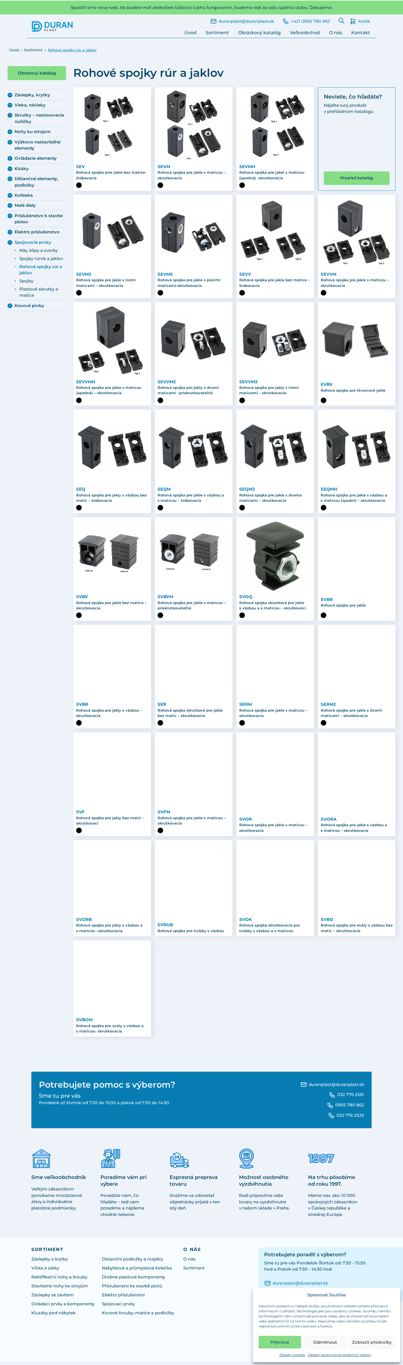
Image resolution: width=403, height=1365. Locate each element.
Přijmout (279, 1342)
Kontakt (360, 32)
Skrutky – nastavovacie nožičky (39, 118)
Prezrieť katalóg (357, 178)
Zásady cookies (292, 1355)
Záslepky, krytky (32, 94)
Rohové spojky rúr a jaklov (40, 269)
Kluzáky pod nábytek (53, 1316)
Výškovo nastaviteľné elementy (37, 145)
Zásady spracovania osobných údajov (339, 1355)
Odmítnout (325, 1342)
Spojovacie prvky (33, 242)
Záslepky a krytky (49, 1262)
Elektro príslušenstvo (37, 232)
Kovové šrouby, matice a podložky (138, 1316)
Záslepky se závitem (52, 1298)
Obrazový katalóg (37, 73)
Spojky (26, 281)
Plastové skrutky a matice (38, 292)
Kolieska (24, 195)
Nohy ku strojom (33, 131)
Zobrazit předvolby (372, 1342)
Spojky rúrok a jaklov (41, 258)
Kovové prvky (29, 305)
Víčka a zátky (45, 1271)
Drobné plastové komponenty (133, 1280)
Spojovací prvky (118, 1307)
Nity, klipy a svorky (38, 250)
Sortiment (217, 32)
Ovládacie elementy (36, 158)
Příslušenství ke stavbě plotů (132, 1289)
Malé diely (25, 205)
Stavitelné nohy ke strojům (59, 1289)
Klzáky (22, 168)
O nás (335, 32)
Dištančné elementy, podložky (36, 181)
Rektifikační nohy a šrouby (59, 1280)
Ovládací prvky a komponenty (62, 1307)
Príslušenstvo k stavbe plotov (39, 218)
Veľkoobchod (305, 32)
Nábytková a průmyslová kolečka (137, 1271)
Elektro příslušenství (123, 1298)
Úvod (190, 32)
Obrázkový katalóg (259, 32)
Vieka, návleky (30, 105)
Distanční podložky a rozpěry (132, 1262)
